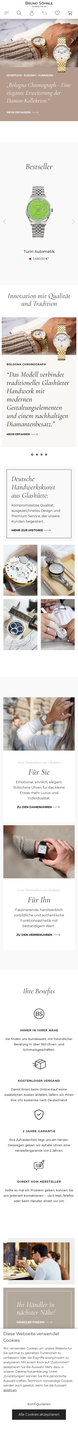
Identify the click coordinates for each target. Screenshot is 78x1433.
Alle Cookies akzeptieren (39, 1414)
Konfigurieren (39, 1404)
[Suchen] (19, 13)
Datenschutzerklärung (31, 1371)
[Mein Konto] (31, 13)
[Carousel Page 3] (42, 455)
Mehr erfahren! (19, 112)
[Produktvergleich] (44, 13)
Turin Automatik (39, 251)
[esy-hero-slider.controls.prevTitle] (5, 40)
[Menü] (6, 13)
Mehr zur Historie (27, 530)
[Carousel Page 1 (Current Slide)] (32, 454)
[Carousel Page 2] (37, 455)
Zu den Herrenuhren (34, 935)
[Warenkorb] (69, 13)
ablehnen (10, 1390)
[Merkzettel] (57, 13)
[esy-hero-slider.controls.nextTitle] (72, 40)
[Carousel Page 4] (46, 455)
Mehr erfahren (18, 434)
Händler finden (30, 1322)
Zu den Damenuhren (34, 807)
